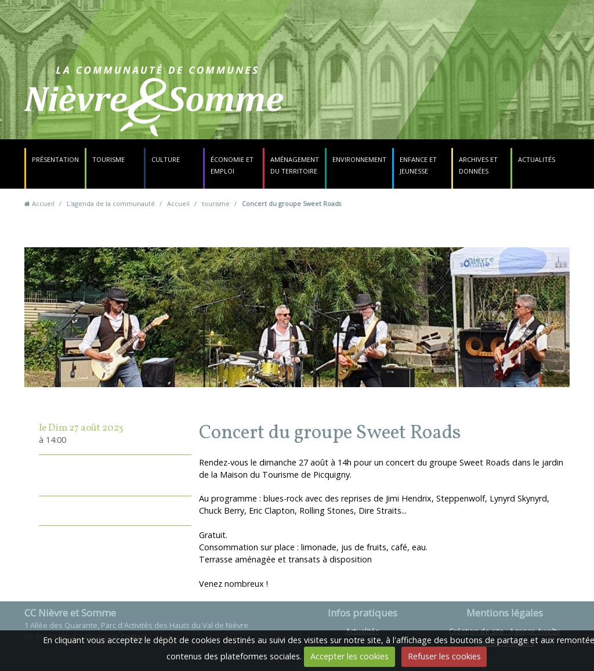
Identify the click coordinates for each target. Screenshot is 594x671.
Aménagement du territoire (294, 165)
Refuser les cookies (444, 656)
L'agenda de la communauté (111, 203)
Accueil (43, 203)
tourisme (216, 203)
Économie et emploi (232, 165)
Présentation (55, 159)
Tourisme (108, 159)
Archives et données (478, 165)
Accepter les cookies (349, 656)
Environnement (359, 159)
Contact (370, 107)
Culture (165, 159)
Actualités (536, 159)
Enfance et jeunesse (418, 165)
